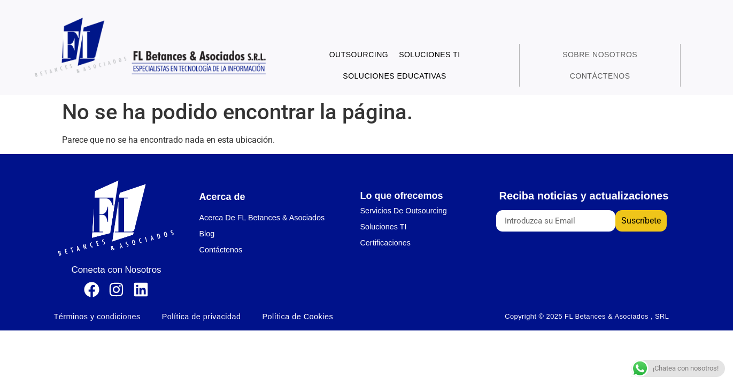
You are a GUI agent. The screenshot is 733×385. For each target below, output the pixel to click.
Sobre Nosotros (599, 54)
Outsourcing (359, 54)
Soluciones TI (429, 54)
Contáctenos (600, 76)
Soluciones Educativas (394, 76)
